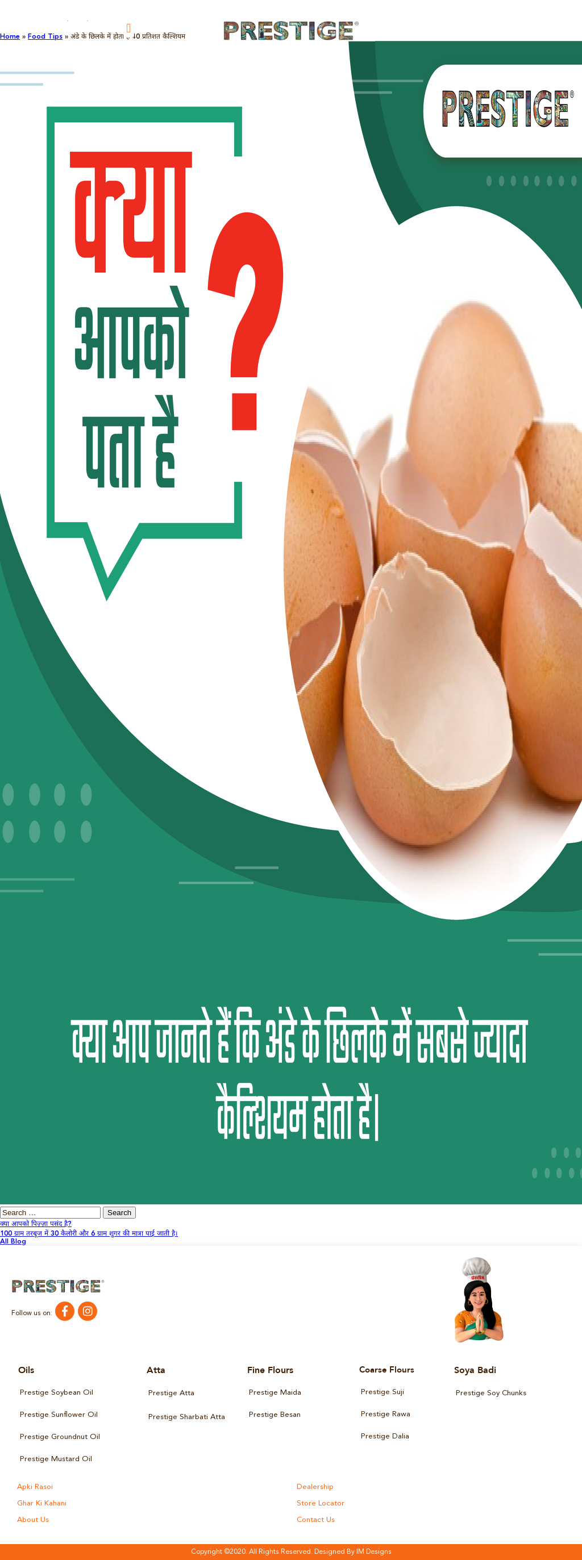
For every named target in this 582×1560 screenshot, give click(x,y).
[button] (128, 28)
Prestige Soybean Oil (56, 1392)
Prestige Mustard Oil (56, 1459)
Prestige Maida (275, 1392)
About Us (33, 1520)
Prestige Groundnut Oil (60, 1437)
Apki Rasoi (35, 1487)
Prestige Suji (382, 1392)
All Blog (13, 1241)
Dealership (315, 1487)
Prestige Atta (171, 1393)
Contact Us (316, 1520)
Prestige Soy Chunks (491, 1393)
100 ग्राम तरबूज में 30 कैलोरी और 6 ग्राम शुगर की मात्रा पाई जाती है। (89, 1234)
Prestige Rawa (385, 1414)
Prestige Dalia (385, 1436)
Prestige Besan (275, 1415)
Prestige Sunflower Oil (59, 1415)
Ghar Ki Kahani (41, 1503)
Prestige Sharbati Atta (186, 1417)
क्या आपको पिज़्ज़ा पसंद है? (36, 1224)
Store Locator (320, 1503)
